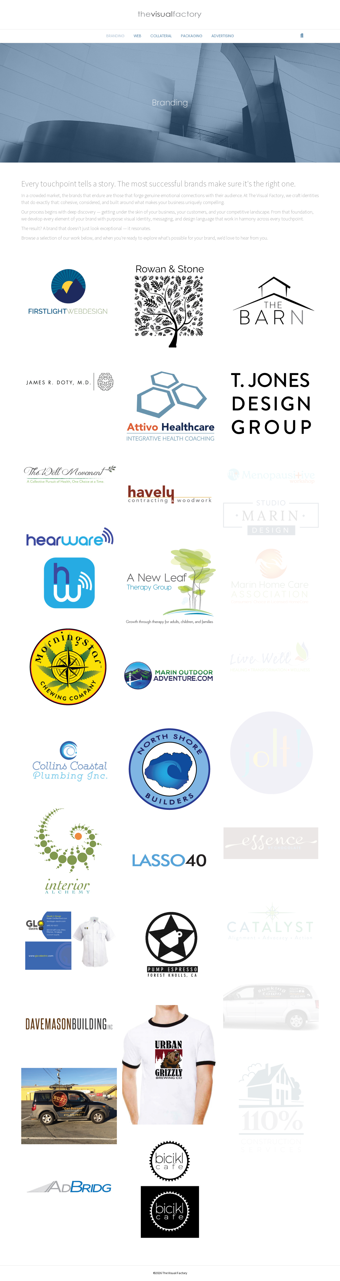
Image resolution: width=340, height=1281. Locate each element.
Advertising (222, 36)
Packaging (191, 36)
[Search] (301, 35)
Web (137, 36)
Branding (115, 36)
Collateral (161, 36)
